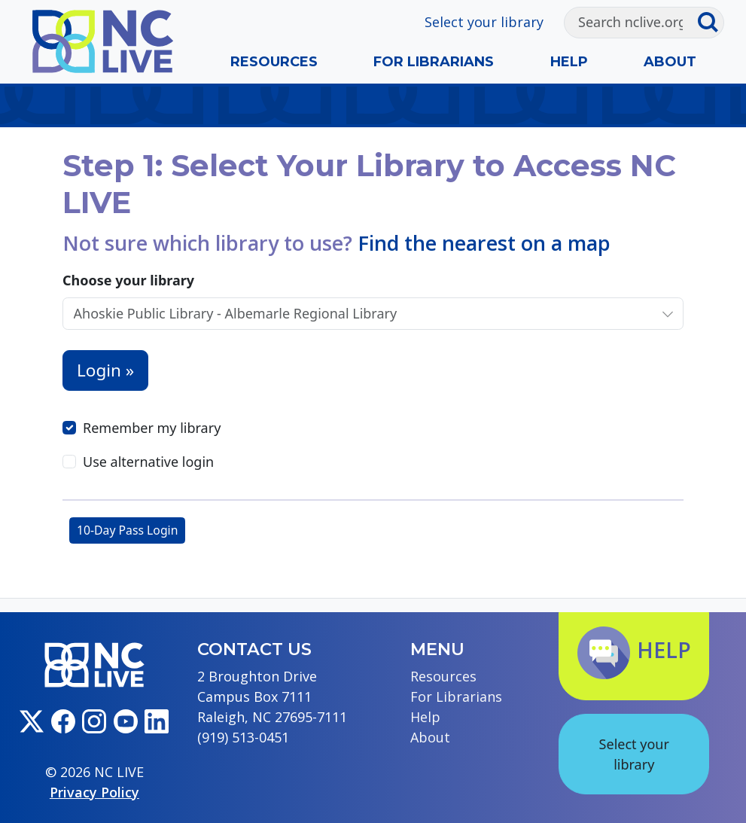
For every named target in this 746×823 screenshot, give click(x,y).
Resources (274, 61)
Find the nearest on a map (484, 243)
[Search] (630, 22)
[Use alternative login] (69, 461)
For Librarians (433, 61)
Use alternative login (148, 462)
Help (569, 61)
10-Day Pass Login (127, 530)
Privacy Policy (94, 792)
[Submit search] (710, 22)
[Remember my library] (69, 427)
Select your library (484, 22)
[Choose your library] (358, 313)
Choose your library (128, 280)
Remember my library (152, 428)
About (670, 61)
